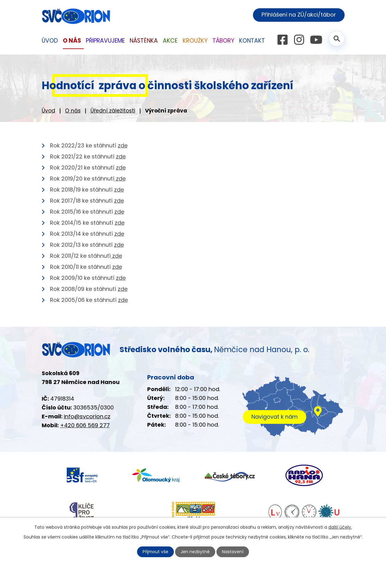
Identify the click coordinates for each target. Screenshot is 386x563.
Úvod (48, 110)
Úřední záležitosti (112, 110)
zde (123, 145)
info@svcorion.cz (87, 416)
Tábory (223, 40)
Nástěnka (144, 40)
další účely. (340, 527)
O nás (73, 110)
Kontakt (252, 40)
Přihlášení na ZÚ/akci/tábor (298, 15)
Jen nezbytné (195, 552)
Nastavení (233, 552)
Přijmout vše (155, 552)
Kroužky (195, 40)
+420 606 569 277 (85, 425)
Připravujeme (105, 40)
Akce (170, 40)
